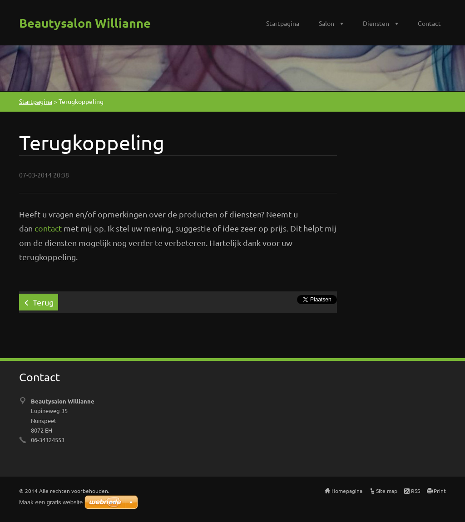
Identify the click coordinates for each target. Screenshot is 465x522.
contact (48, 228)
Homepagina (346, 490)
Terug (43, 302)
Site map (386, 490)
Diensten (376, 23)
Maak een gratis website (51, 502)
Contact (429, 23)
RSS (415, 490)
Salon (326, 23)
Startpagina (282, 23)
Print (440, 490)
